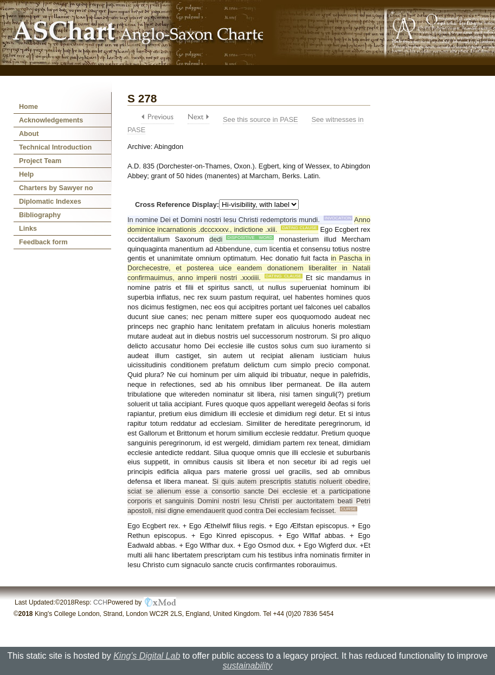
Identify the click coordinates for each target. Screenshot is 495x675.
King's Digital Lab (146, 655)
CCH (100, 602)
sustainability (248, 665)
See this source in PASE (260, 119)
